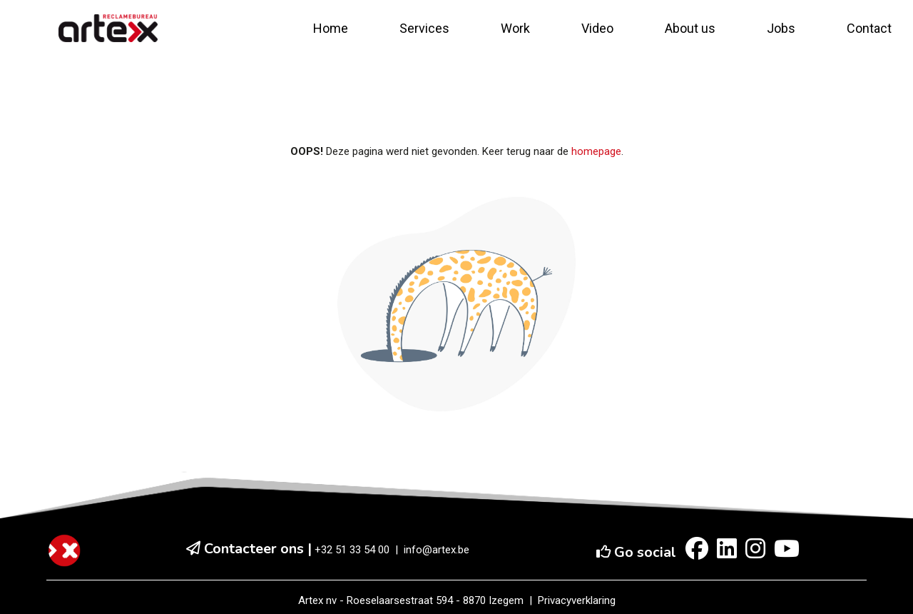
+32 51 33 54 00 (352, 549)
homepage (596, 151)
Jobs (781, 28)
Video (597, 28)
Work (515, 28)
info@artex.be (436, 549)
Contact (869, 28)
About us (690, 28)
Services (424, 28)
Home (330, 28)
